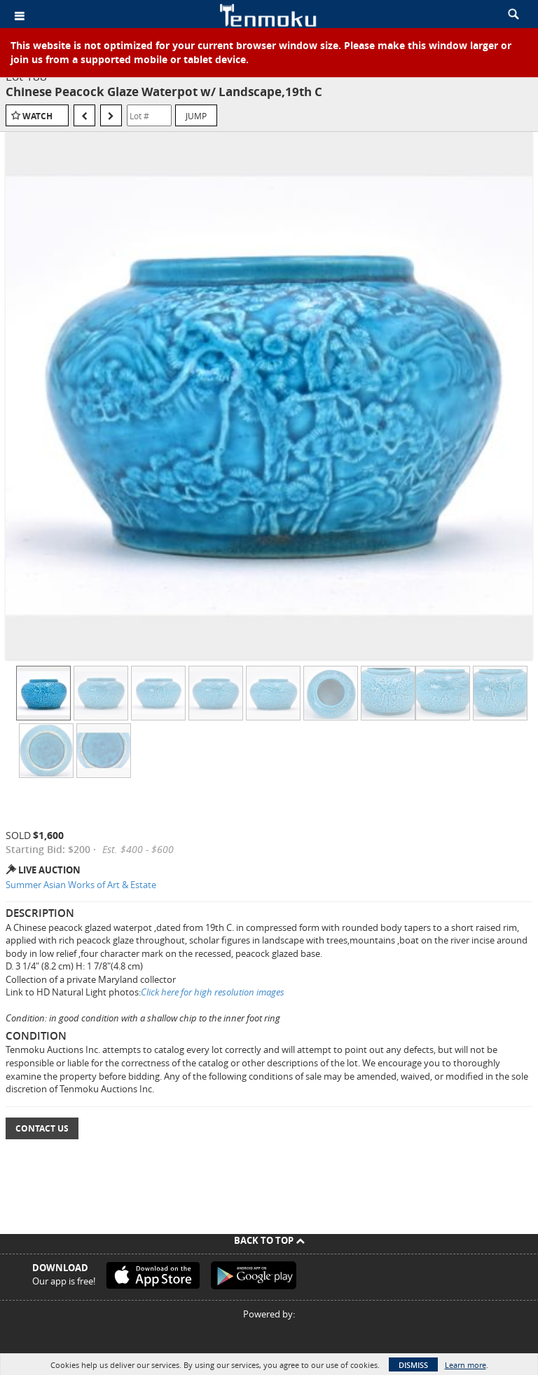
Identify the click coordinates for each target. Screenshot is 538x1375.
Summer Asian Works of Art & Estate (81, 884)
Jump (196, 115)
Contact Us (42, 1128)
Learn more (465, 1365)
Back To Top (269, 1240)
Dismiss (413, 1365)
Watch (37, 116)
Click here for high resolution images (212, 992)
